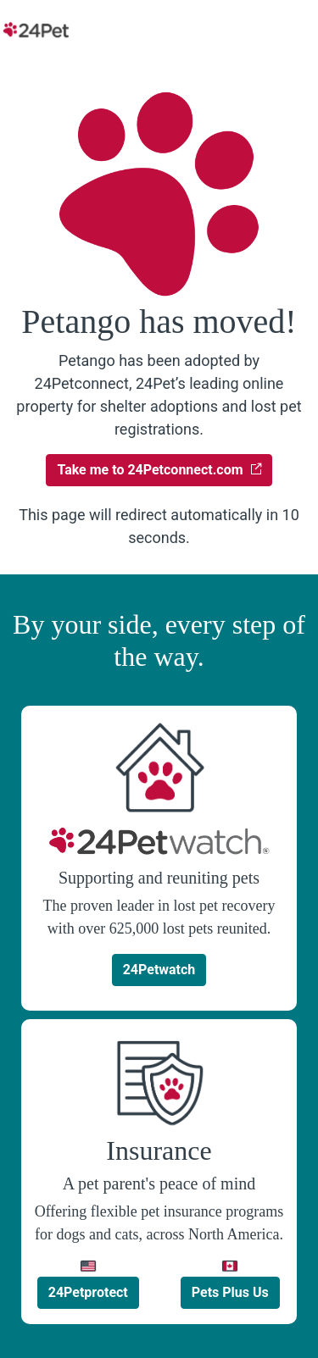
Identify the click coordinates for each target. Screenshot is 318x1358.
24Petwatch (159, 970)
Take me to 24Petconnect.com (158, 470)
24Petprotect (88, 1292)
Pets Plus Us (230, 1292)
